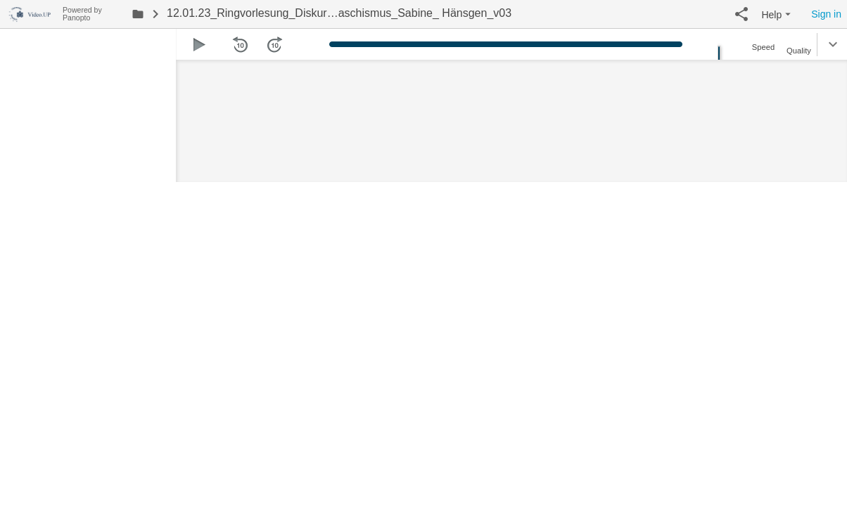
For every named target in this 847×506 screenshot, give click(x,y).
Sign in (826, 14)
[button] (741, 14)
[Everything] (31, 12)
